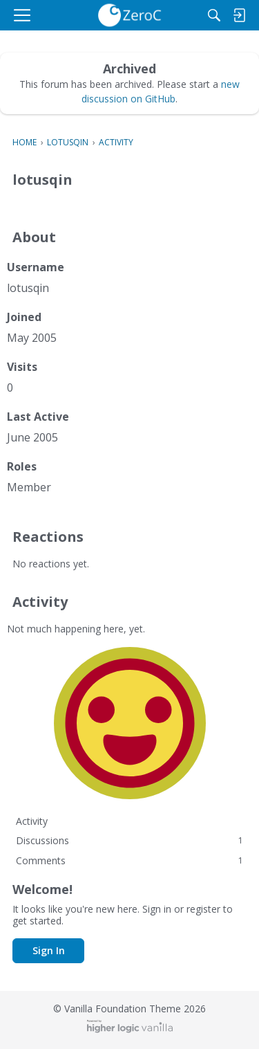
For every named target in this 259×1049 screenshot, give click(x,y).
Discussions (129, 840)
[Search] (214, 15)
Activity (32, 821)
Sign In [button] (48, 950)
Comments (129, 860)
